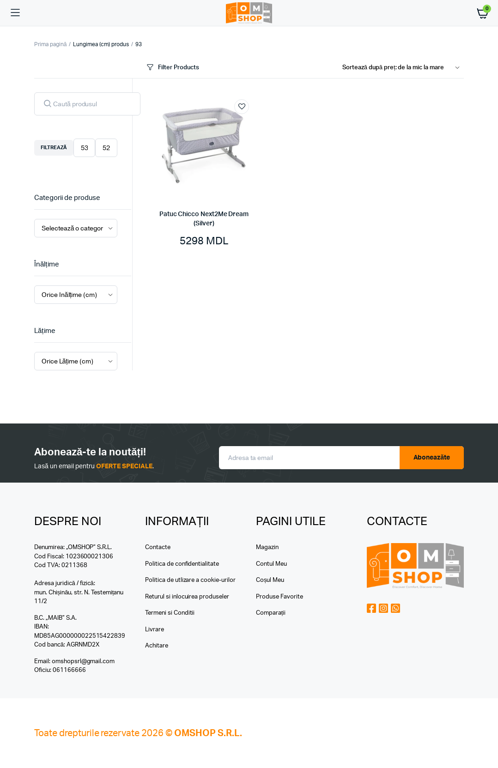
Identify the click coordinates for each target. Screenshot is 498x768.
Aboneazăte (431, 457)
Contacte (157, 547)
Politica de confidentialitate (182, 564)
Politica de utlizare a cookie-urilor (190, 580)
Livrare (154, 630)
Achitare (156, 646)
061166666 (69, 670)
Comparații (270, 613)
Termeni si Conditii (169, 613)
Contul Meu (271, 564)
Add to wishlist (241, 106)
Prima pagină (50, 44)
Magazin (267, 547)
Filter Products (172, 67)
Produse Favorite (279, 597)
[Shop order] (403, 68)
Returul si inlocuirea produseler (187, 597)
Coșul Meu (270, 580)
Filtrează (54, 147)
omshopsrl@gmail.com (83, 662)
